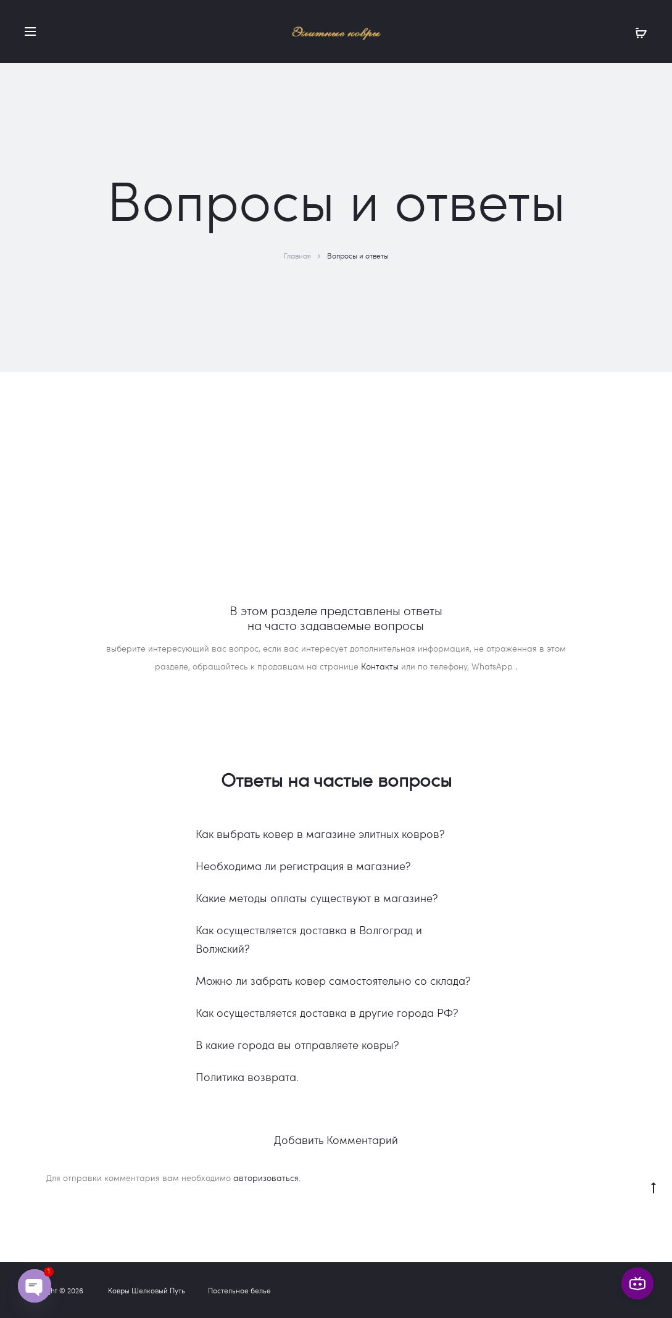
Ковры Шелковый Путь (146, 1290)
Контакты (380, 666)
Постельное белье (239, 1290)
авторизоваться (266, 1177)
